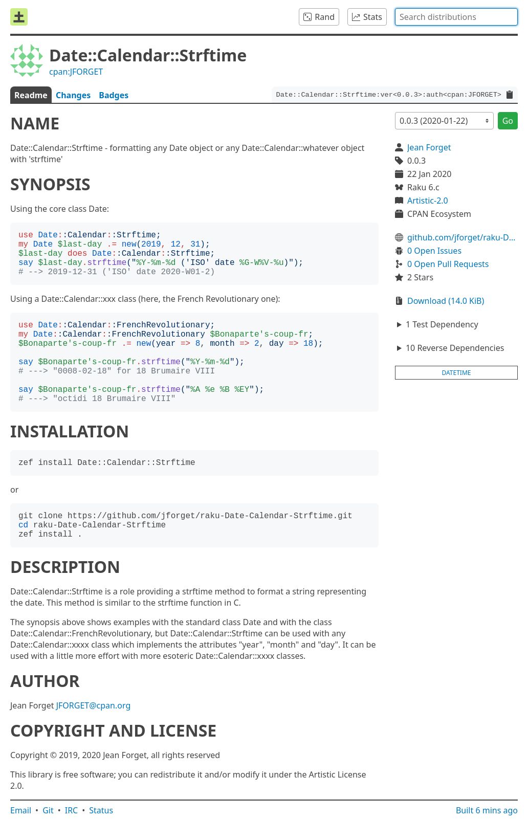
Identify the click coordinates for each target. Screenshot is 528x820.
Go (507, 120)
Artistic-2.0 (427, 200)
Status (101, 810)
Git (48, 810)
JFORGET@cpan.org (93, 705)
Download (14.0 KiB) (445, 300)
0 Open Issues (434, 250)
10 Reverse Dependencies (455, 347)
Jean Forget (429, 147)
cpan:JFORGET (76, 71)
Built (487, 810)
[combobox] (456, 17)
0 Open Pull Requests (448, 264)
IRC (71, 810)
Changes (73, 95)
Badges (113, 95)
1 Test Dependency (442, 324)
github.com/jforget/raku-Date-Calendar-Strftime (462, 237)
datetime (456, 372)
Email (20, 810)
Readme (31, 95)
